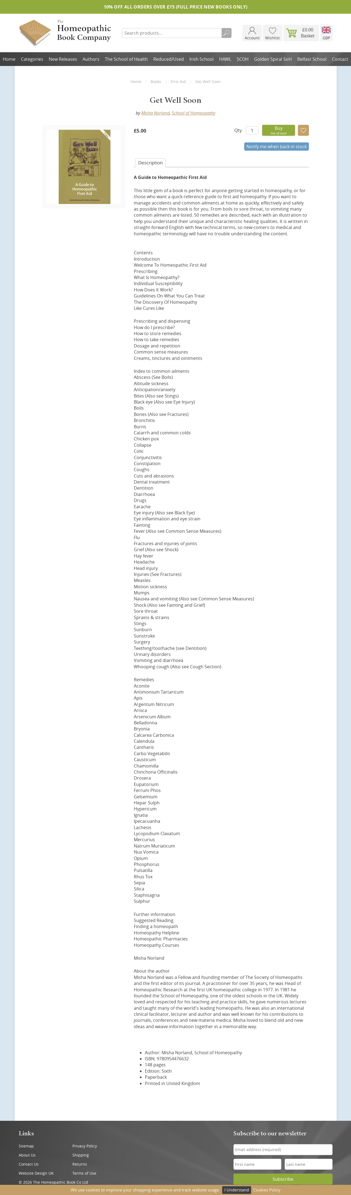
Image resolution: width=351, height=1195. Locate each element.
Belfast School (311, 59)
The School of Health (126, 59)
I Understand (236, 1190)
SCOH (243, 59)
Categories (32, 59)
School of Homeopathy (193, 113)
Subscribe (283, 1179)
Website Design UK (36, 1173)
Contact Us (29, 1164)
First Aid (178, 81)
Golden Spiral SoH (273, 59)
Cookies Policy (267, 1190)
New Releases (63, 59)
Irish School (201, 59)
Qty (238, 130)
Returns (79, 1164)
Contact (340, 59)
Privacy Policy (84, 1146)
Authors (91, 59)
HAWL (225, 59)
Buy (279, 130)
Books (156, 81)
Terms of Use (84, 1173)
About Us (27, 1155)
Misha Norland (155, 113)
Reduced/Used (168, 59)
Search (227, 33)
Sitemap (26, 1146)
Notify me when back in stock (276, 146)
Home (9, 59)
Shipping (80, 1155)
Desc (150, 162)
